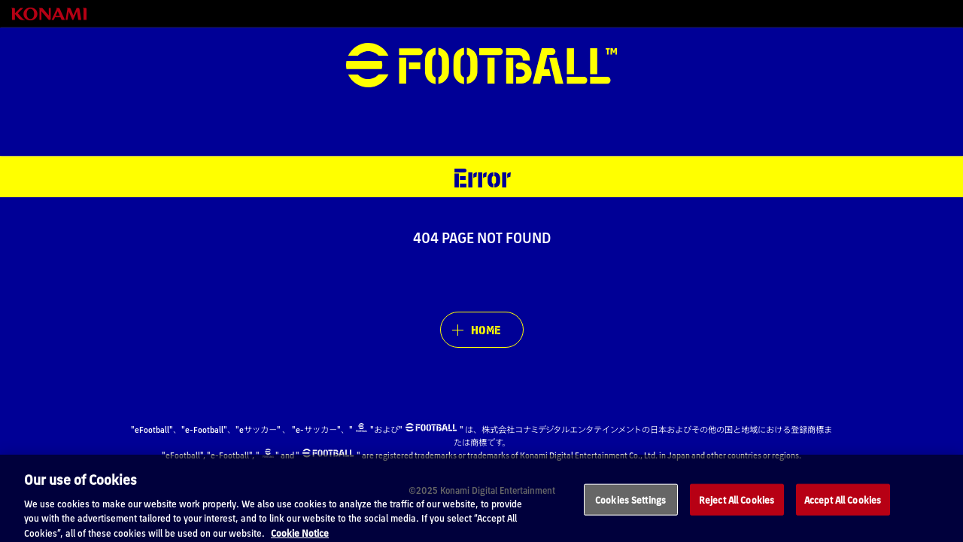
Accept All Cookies (842, 516)
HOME (485, 329)
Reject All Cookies (736, 516)
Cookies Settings (630, 516)
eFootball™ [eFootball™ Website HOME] (481, 65)
